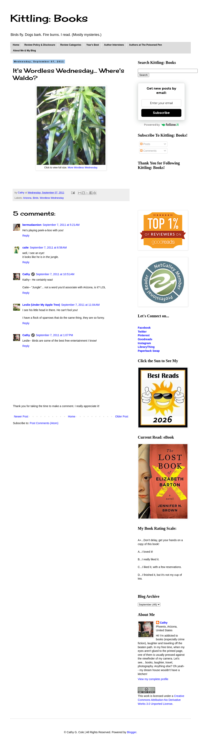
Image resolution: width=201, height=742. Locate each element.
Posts (145, 144)
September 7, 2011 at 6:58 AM (48, 247)
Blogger (131, 732)
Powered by (161, 124)
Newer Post (21, 416)
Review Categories (70, 45)
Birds (35, 198)
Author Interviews (114, 45)
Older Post (121, 416)
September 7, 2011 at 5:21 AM (61, 224)
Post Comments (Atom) (44, 423)
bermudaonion (31, 224)
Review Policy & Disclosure (39, 45)
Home (16, 45)
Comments (148, 150)
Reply (25, 235)
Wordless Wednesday (52, 198)
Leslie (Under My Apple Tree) (41, 304)
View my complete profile (153, 679)
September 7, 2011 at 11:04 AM (80, 304)
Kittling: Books (49, 18)
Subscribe (161, 113)
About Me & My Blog (24, 50)
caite (25, 247)
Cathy (26, 274)
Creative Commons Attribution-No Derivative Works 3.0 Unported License (161, 699)
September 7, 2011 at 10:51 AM (55, 274)
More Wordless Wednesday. (83, 167)
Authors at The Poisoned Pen (145, 45)
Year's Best (92, 45)
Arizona (27, 198)
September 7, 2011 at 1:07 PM (54, 335)
